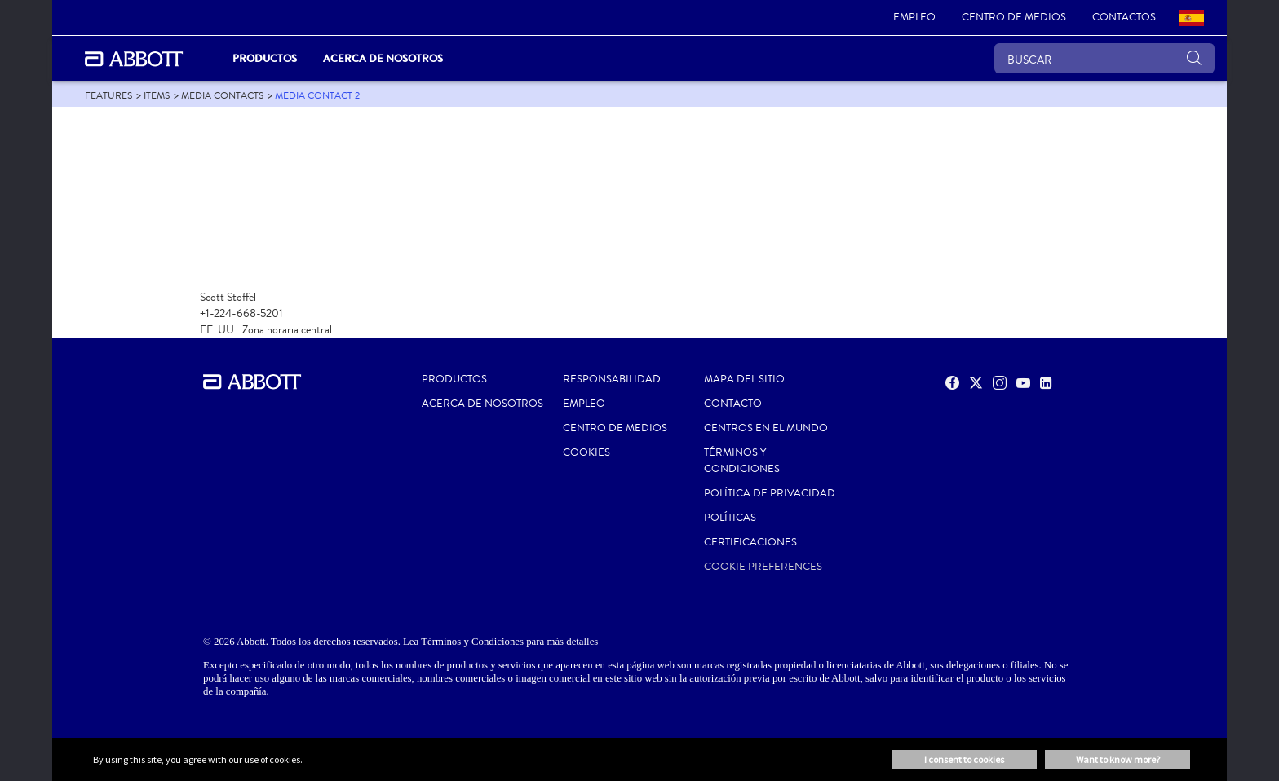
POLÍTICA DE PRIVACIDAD (769, 493)
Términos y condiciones (742, 460)
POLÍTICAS (730, 517)
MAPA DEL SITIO (744, 379)
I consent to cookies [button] (964, 759)
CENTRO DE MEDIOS (615, 428)
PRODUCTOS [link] (264, 58)
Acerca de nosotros (482, 403)
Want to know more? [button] (1118, 759)
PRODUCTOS (454, 379)
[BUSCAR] (1104, 58)
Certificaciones (750, 542)
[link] (914, 18)
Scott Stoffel (228, 297)
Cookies (586, 452)
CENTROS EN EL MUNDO (766, 428)
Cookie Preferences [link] (763, 566)
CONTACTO (733, 403)
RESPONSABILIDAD (612, 379)
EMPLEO (584, 403)
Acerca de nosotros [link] (383, 58)
